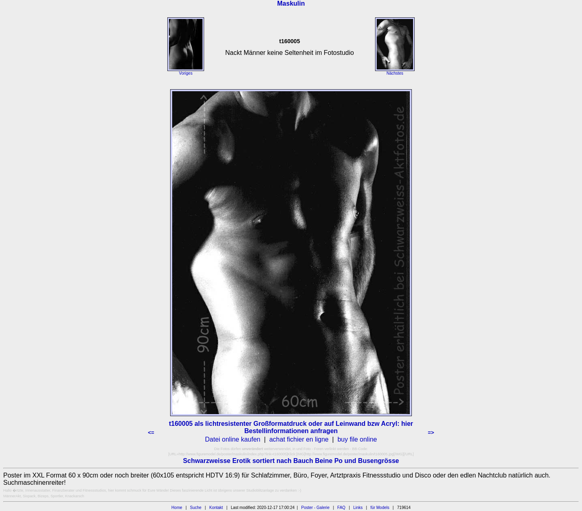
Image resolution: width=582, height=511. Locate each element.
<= (151, 432)
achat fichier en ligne (299, 439)
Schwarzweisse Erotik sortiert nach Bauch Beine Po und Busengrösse (291, 460)
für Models (380, 507)
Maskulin (291, 3)
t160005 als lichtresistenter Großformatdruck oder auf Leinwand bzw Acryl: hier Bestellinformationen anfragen (291, 427)
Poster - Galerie (315, 507)
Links (358, 507)
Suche (195, 507)
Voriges (185, 73)
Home (176, 507)
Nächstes (394, 73)
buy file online (357, 439)
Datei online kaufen (232, 439)
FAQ (341, 507)
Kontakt (216, 507)
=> (431, 432)
